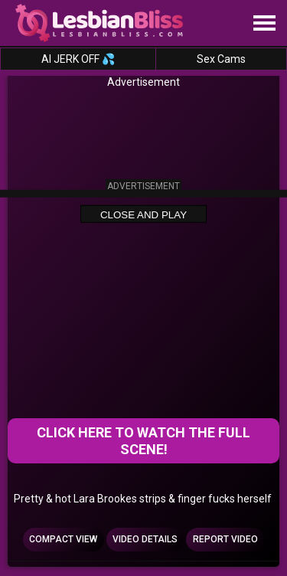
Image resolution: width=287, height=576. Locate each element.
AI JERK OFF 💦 (78, 59)
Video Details (145, 539)
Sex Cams (221, 59)
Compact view (63, 539)
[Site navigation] (264, 23)
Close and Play (143, 214)
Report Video (225, 539)
